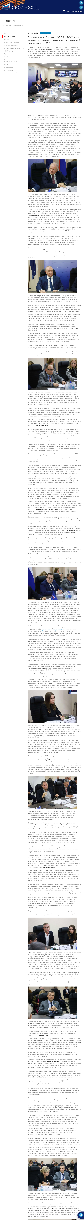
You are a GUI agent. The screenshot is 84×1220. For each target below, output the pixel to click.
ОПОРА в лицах (9, 51)
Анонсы (6, 39)
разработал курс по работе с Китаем (54, 633)
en (81, 7)
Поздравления (8, 67)
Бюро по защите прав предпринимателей (11, 60)
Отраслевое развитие (11, 45)
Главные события (18, 25)
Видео (6, 64)
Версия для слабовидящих (72, 11)
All (5, 33)
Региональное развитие (11, 42)
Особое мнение (9, 57)
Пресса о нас (8, 54)
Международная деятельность (14, 48)
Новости (8, 25)
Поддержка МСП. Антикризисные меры (11, 71)
